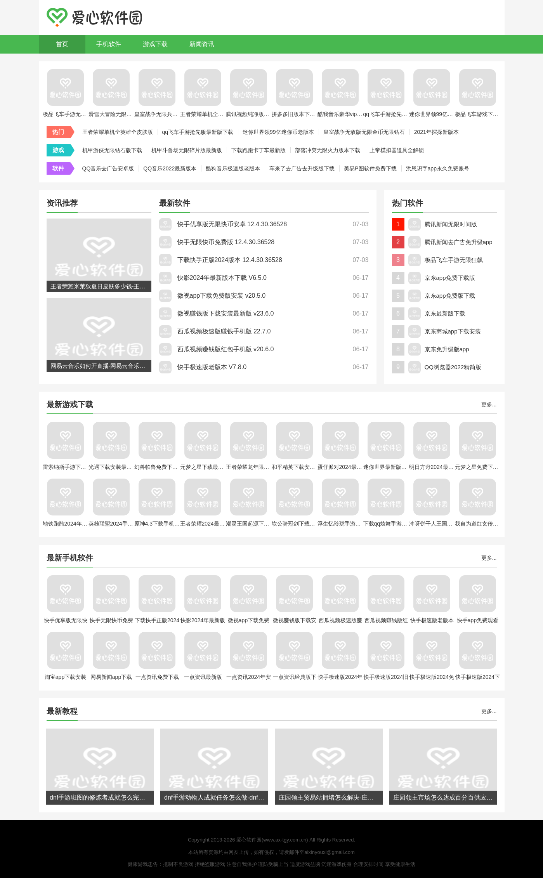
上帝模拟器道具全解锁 (397, 150)
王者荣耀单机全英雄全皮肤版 (117, 132)
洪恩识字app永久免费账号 (437, 168)
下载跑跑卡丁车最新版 (258, 150)
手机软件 (108, 44)
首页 (62, 44)
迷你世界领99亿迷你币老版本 (278, 132)
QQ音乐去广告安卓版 (108, 168)
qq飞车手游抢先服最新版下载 (198, 132)
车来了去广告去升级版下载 (302, 168)
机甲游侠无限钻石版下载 (112, 150)
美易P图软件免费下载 (370, 168)
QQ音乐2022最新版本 (169, 168)
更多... (489, 404)
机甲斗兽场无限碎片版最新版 (186, 150)
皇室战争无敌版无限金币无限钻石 (364, 132)
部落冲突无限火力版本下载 (327, 150)
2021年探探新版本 (436, 132)
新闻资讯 (201, 44)
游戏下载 (155, 44)
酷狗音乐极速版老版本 (233, 168)
